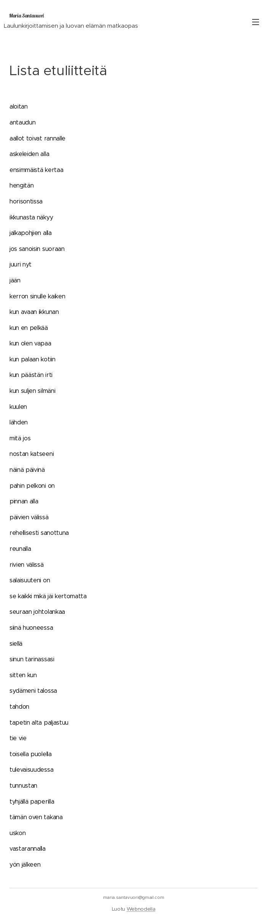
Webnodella (141, 909)
